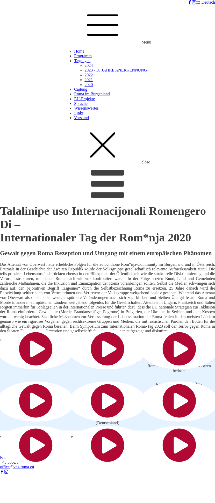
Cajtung (80, 89)
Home (79, 51)
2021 (88, 79)
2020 (88, 84)
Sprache (81, 103)
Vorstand (81, 118)
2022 (88, 75)
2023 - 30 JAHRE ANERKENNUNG (115, 70)
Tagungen (82, 61)
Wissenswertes (86, 108)
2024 (88, 65)
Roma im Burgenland (92, 94)
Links (78, 113)
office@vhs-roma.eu (17, 467)
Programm (83, 56)
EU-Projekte (84, 99)
